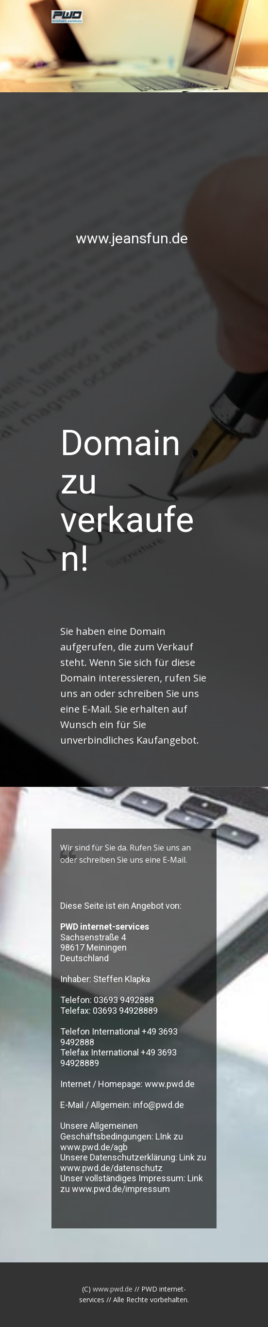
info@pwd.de (158, 1105)
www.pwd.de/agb (94, 1147)
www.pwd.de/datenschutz (111, 1168)
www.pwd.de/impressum (121, 1189)
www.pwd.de (170, 1084)
